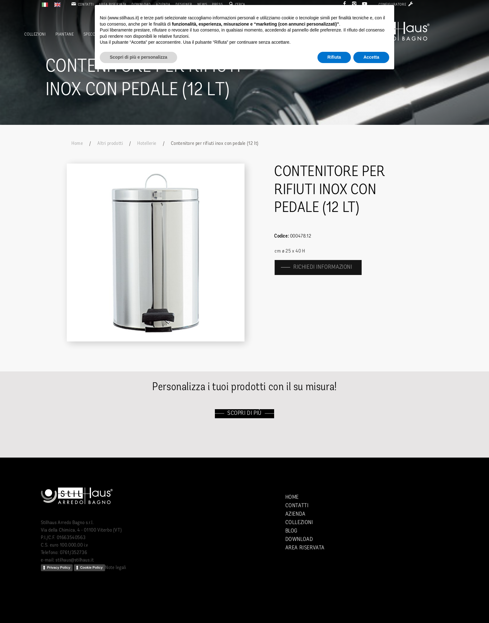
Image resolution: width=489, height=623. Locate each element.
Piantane (65, 34)
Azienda (295, 514)
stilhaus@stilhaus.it (75, 560)
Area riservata (305, 548)
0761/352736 (73, 552)
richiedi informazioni (326, 267)
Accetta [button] (371, 57)
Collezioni (35, 34)
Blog (291, 531)
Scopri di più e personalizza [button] (138, 57)
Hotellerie (147, 143)
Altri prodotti (110, 143)
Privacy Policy (58, 567)
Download (299, 539)
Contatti (82, 5)
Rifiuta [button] (334, 57)
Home (77, 143)
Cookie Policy (91, 567)
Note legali (115, 567)
